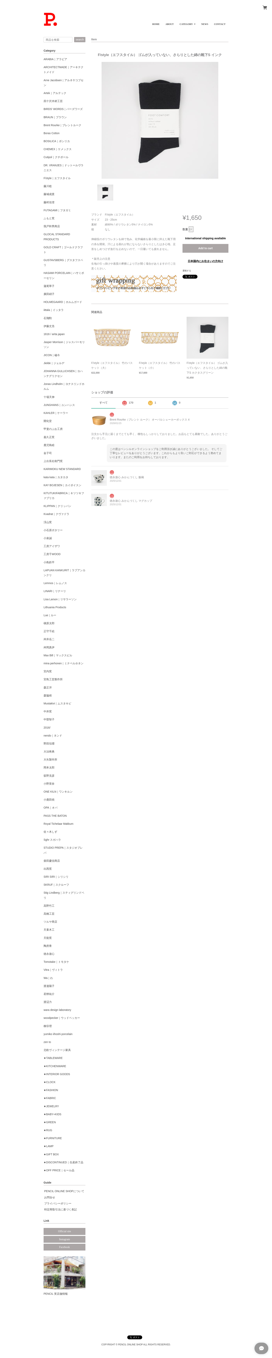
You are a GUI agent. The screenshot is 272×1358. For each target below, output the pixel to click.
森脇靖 (48, 695)
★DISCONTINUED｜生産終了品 (63, 1162)
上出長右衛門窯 (53, 461)
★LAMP (49, 1146)
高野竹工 (49, 905)
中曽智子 (49, 719)
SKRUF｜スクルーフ (56, 884)
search (80, 39)
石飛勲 (48, 318)
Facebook (64, 1247)
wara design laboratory (57, 1009)
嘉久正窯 (49, 437)
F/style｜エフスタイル (57, 178)
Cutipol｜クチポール (56, 157)
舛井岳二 (49, 639)
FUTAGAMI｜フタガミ (57, 210)
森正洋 (48, 687)
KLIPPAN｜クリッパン (57, 506)
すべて (103, 402)
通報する (187, 270)
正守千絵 (49, 631)
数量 (185, 229)
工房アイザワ (52, 546)
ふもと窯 (49, 218)
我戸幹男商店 (52, 226)
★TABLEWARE (53, 1058)
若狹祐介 (49, 993)
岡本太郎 (49, 767)
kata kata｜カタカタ (56, 477)
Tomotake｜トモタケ (56, 961)
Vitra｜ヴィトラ (53, 969)
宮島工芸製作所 (53, 679)
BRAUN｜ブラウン (55, 117)
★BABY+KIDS (52, 1114)
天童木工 (49, 929)
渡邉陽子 (49, 985)
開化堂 (48, 420)
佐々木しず (50, 831)
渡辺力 (48, 1001)
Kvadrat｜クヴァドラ (56, 514)
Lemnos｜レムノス (55, 583)
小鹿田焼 (49, 799)
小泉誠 (48, 538)
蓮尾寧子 (49, 286)
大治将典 (49, 751)
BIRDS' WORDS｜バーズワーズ (63, 109)
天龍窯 (48, 937)
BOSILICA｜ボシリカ (57, 141)
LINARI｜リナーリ (55, 591)
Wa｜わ (48, 978)
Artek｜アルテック (55, 93)
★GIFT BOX (51, 1154)
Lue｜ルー (50, 615)
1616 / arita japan (54, 334)
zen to (47, 1042)
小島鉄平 (49, 562)
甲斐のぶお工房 (53, 428)
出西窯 (48, 868)
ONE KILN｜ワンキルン (58, 791)
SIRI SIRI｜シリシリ (56, 876)
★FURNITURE (53, 1138)
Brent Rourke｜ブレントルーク (62, 125)
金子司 (48, 453)
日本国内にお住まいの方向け (205, 261)
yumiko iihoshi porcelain (58, 1034)
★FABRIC (50, 1098)
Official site (64, 1231)
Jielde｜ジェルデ (54, 363)
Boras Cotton (52, 133)
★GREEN (50, 1122)
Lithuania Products (55, 607)
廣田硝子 (49, 294)
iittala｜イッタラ (54, 310)
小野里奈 (49, 783)
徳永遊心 (49, 953)
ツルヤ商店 (50, 921)
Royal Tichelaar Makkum (58, 823)
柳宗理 (48, 1026)
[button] (187, 22)
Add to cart (205, 248)
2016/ (47, 727)
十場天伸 (49, 397)
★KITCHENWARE (55, 1066)
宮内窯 (48, 671)
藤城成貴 (49, 194)
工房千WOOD (52, 554)
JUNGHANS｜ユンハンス (59, 405)
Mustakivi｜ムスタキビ (57, 703)
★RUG (48, 1130)
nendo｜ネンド (53, 735)
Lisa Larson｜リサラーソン (60, 599)
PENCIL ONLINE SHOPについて (64, 1191)
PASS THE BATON (55, 815)
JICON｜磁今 (52, 355)
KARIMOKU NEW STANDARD (62, 469)
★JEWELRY (51, 1106)
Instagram (64, 1239)
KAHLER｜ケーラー (56, 413)
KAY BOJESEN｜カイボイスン (62, 485)
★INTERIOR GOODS (57, 1074)
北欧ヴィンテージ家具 (57, 1050)
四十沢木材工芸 (53, 101)
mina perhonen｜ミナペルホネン (63, 663)
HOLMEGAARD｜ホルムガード (63, 302)
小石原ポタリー (53, 530)
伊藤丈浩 (49, 326)
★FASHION (51, 1090)
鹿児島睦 (49, 445)
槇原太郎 (49, 623)
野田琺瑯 (49, 743)
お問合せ (49, 1197)
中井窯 (48, 711)
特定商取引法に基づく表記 (60, 1209)
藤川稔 (48, 186)
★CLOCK (49, 1082)
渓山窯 (48, 522)
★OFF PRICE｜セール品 (59, 1170)
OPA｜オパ (50, 807)
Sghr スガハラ (52, 839)
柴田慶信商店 (52, 860)
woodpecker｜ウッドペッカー (62, 1017)
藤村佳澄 (49, 202)
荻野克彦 (49, 775)
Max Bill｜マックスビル (58, 655)
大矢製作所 (50, 759)
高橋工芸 (49, 913)
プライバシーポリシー (57, 1203)
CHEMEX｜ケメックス (58, 149)
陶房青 (48, 945)
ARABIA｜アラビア (55, 59)
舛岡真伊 (49, 647)
